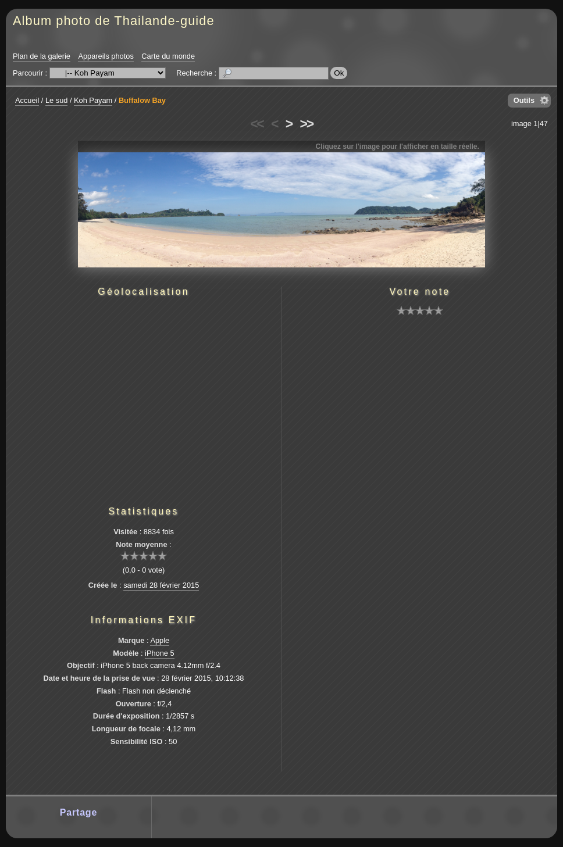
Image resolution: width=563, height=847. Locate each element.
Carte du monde (168, 56)
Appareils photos (105, 56)
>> (306, 123)
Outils (524, 100)
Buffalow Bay (142, 100)
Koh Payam (93, 100)
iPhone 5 (159, 653)
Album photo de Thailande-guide (114, 20)
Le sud (56, 100)
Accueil (27, 100)
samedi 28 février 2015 (161, 585)
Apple (159, 640)
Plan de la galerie (41, 56)
